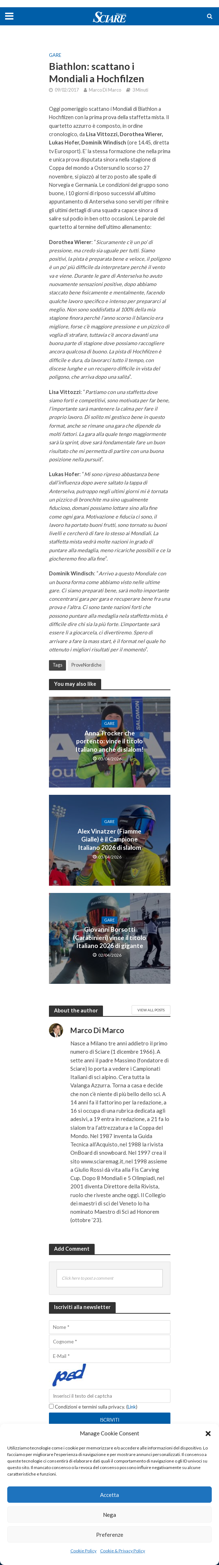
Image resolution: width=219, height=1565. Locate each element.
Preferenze (109, 1534)
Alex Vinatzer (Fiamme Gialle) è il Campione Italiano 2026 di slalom (109, 839)
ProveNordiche (86, 665)
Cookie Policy (83, 1550)
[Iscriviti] (109, 1420)
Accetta (109, 1494)
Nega (109, 1514)
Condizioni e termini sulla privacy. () (93, 1407)
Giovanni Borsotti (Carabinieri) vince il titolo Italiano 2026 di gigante (109, 937)
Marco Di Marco (105, 90)
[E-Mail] (109, 1356)
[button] (208, 1433)
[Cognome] (109, 1341)
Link (132, 1407)
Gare (55, 55)
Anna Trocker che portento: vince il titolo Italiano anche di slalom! (109, 741)
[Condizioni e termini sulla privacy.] (51, 1406)
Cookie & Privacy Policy (122, 1550)
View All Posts (151, 1010)
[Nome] (109, 1327)
